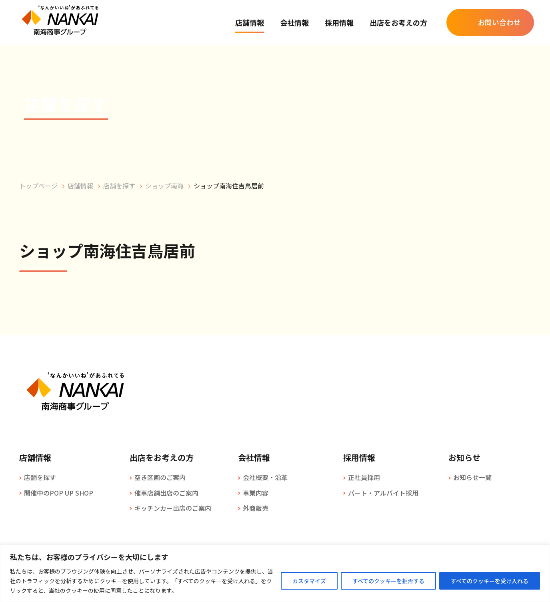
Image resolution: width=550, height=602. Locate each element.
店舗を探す (119, 185)
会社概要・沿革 (265, 477)
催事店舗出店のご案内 (166, 492)
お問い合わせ (499, 22)
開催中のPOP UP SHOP (58, 492)
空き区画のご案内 (160, 477)
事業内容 (255, 492)
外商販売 (255, 508)
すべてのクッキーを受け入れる (489, 581)
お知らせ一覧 (472, 477)
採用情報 (339, 22)
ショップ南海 (164, 185)
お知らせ (464, 457)
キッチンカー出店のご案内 (172, 508)
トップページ (38, 185)
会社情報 (294, 22)
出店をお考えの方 (398, 22)
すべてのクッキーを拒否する (388, 581)
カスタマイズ (309, 581)
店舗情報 (249, 22)
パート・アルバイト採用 (383, 492)
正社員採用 (364, 477)
